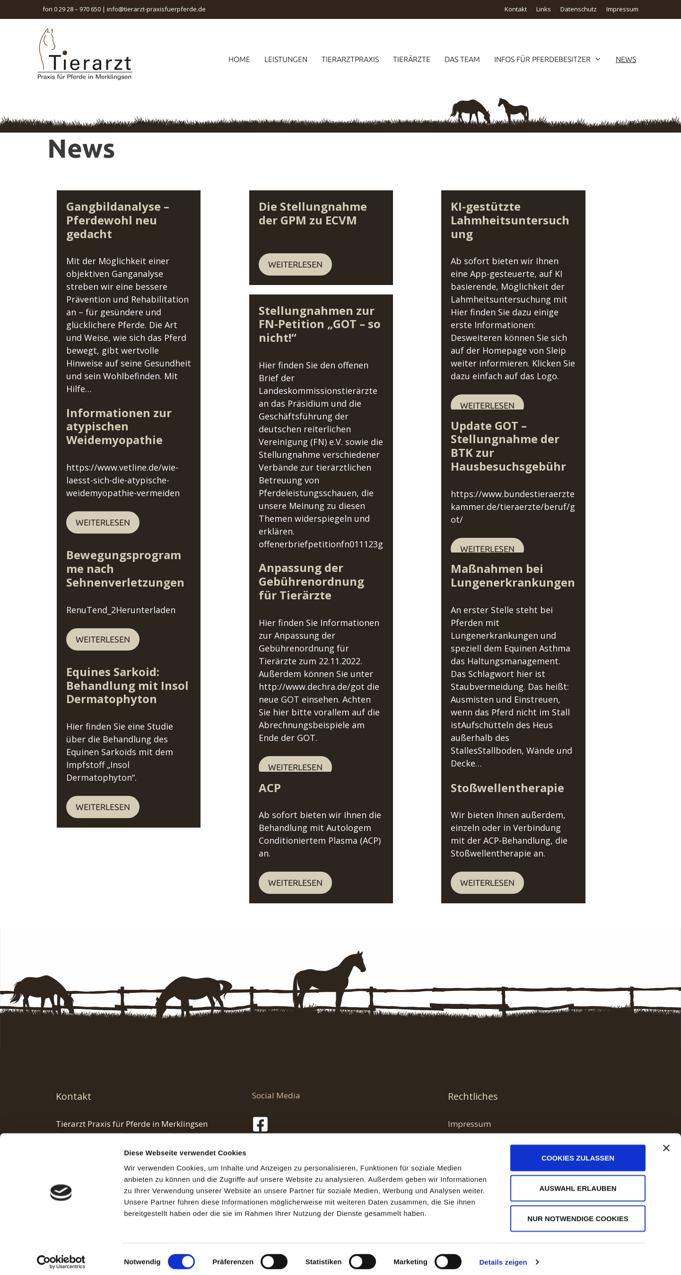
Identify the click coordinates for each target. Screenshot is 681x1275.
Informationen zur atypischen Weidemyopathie (147, 419)
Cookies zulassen (577, 1152)
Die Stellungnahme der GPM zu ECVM (338, 213)
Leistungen (285, 59)
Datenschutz (578, 9)
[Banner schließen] (666, 1142)
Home (239, 59)
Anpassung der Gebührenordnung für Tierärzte (322, 581)
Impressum (622, 9)
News (626, 59)
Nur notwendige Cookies (577, 1213)
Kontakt (516, 9)
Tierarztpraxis (350, 59)
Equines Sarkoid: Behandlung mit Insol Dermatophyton (127, 685)
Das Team (462, 59)
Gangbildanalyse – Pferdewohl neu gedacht (136, 213)
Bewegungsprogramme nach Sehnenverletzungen (147, 561)
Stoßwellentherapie (507, 787)
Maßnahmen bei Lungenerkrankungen (513, 575)
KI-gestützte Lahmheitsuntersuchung (521, 213)
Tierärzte (411, 59)
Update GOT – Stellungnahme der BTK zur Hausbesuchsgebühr (528, 439)
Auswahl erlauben (577, 1182)
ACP (270, 787)
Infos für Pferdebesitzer (551, 59)
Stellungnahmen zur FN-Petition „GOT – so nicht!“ (330, 317)
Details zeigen (503, 1256)
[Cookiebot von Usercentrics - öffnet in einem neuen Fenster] (61, 1256)
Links (543, 9)
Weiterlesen (103, 366)
